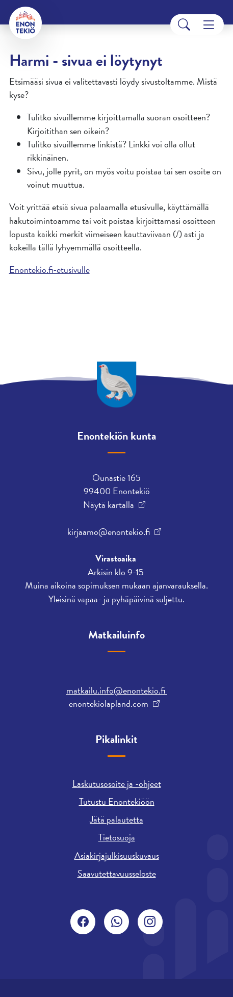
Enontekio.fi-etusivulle (49, 269)
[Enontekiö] (25, 23)
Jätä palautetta (116, 819)
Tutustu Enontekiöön (116, 801)
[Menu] (209, 24)
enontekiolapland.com (108, 703)
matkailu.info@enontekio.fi (116, 690)
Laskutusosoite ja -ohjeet (116, 783)
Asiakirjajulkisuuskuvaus (116, 855)
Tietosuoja (116, 837)
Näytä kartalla (108, 505)
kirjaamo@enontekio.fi (108, 532)
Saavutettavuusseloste (116, 873)
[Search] (184, 24)
